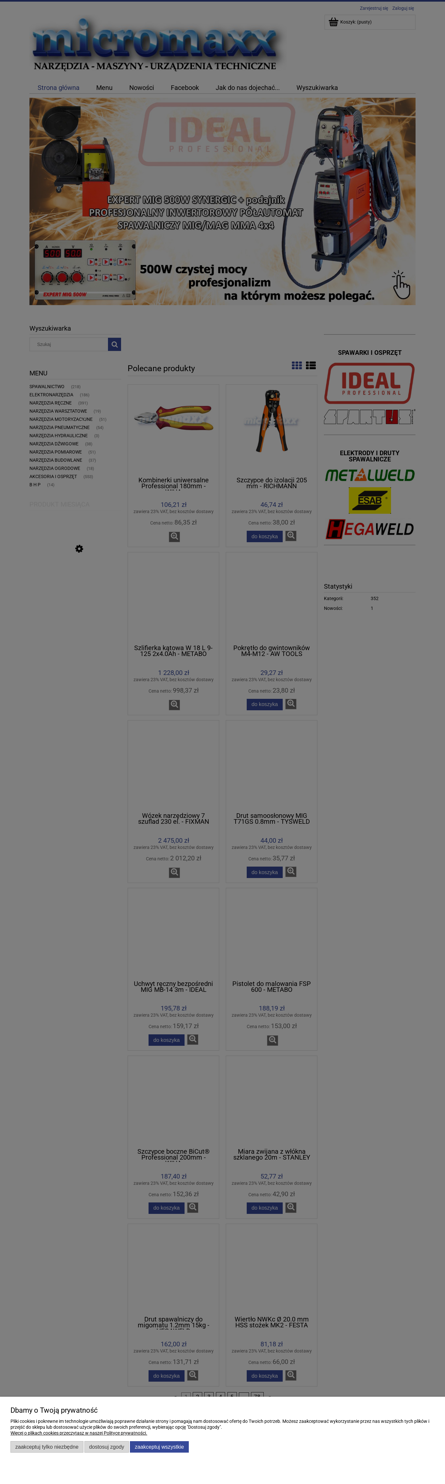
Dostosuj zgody (106, 1447)
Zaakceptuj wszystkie (159, 1447)
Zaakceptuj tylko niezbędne (47, 1447)
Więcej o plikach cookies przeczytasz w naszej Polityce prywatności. (78, 1433)
